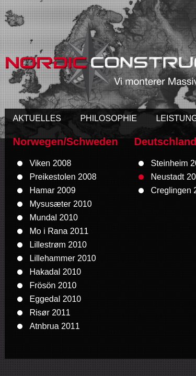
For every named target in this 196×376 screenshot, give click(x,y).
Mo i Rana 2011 (59, 231)
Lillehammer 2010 (63, 258)
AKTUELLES (37, 118)
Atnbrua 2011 (55, 326)
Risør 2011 (50, 312)
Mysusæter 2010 (61, 203)
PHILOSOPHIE (108, 118)
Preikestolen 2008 (63, 176)
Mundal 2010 (54, 217)
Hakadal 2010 (56, 271)
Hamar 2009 (53, 190)
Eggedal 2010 (56, 299)
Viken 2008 (51, 163)
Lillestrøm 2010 (58, 244)
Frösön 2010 (53, 285)
